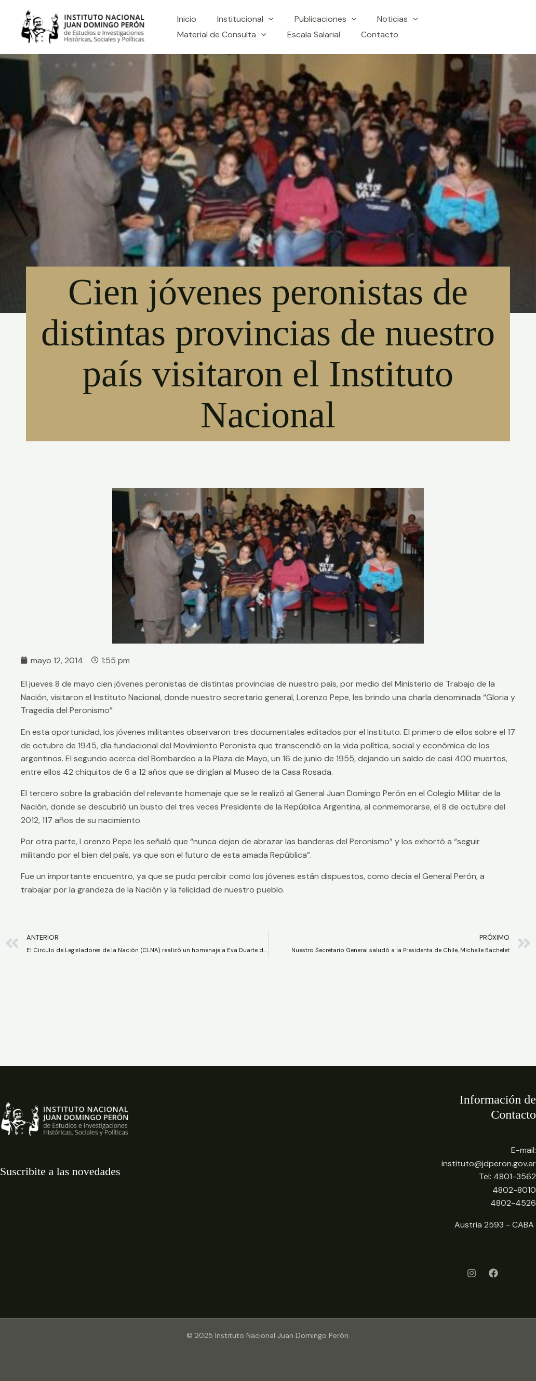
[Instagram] (471, 1273)
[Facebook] (493, 1273)
